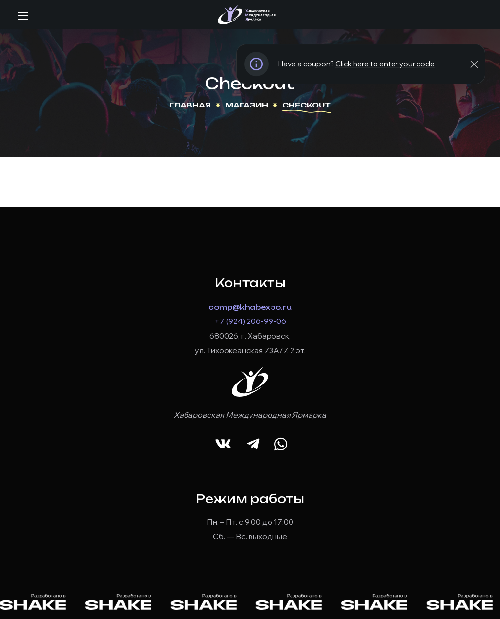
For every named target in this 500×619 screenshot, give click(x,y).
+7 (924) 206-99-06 (250, 321)
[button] (223, 444)
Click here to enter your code (385, 63)
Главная (190, 105)
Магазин (246, 105)
